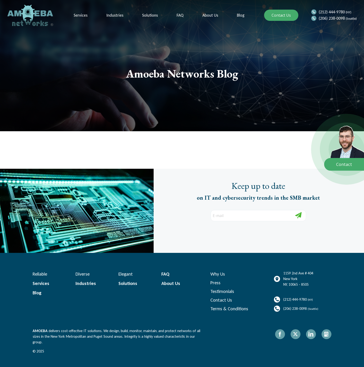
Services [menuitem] (80, 15)
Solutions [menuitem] (149, 15)
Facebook (280, 334)
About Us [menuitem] (209, 15)
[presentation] (237, 230)
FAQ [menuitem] (179, 15)
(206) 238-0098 (332, 18)
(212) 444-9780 (332, 12)
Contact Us (281, 15)
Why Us (217, 274)
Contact (344, 164)
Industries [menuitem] (114, 15)
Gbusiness (326, 334)
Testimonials (222, 291)
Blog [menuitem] (240, 15)
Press (215, 282)
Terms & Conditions (229, 308)
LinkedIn (311, 334)
